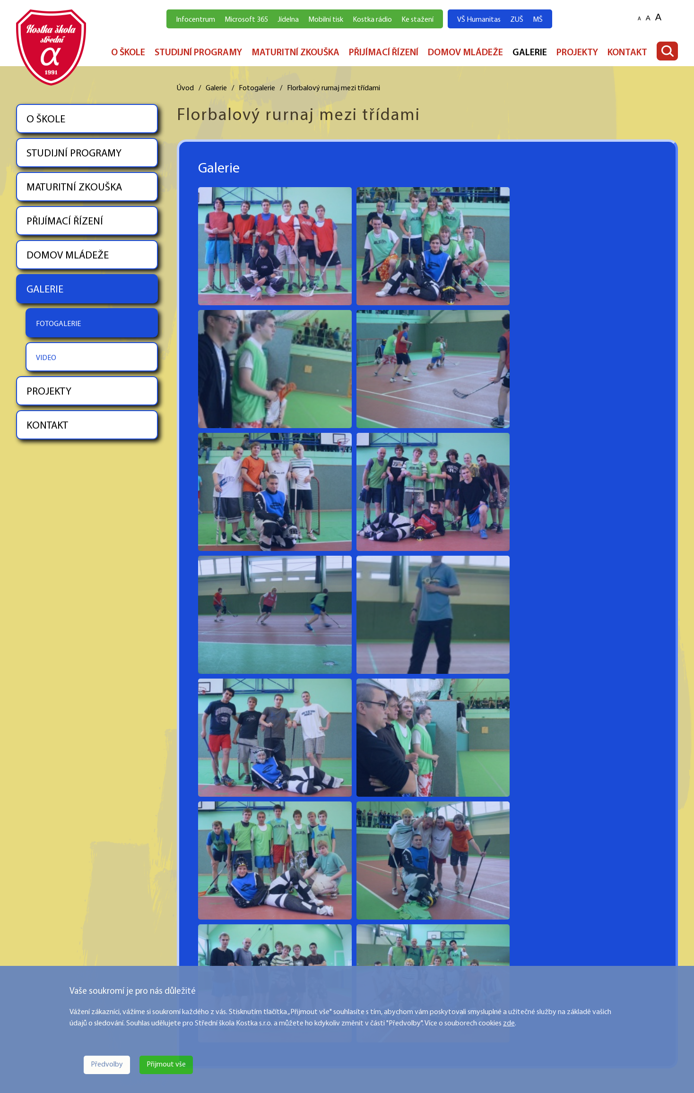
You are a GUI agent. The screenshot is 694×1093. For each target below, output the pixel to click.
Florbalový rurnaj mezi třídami (333, 88)
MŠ (538, 20)
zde (509, 1023)
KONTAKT (627, 53)
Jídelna (288, 20)
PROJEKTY (577, 53)
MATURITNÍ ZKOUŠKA (295, 53)
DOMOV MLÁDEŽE (465, 53)
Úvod (185, 88)
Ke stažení (417, 20)
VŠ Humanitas (479, 20)
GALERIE (529, 53)
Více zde (29, 960)
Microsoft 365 (246, 20)
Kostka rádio (372, 20)
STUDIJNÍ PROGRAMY (198, 53)
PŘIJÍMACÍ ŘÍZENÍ (383, 53)
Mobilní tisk (325, 20)
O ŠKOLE (128, 53)
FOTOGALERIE (58, 324)
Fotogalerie (257, 88)
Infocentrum (195, 20)
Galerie (216, 88)
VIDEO (46, 358)
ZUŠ (516, 20)
